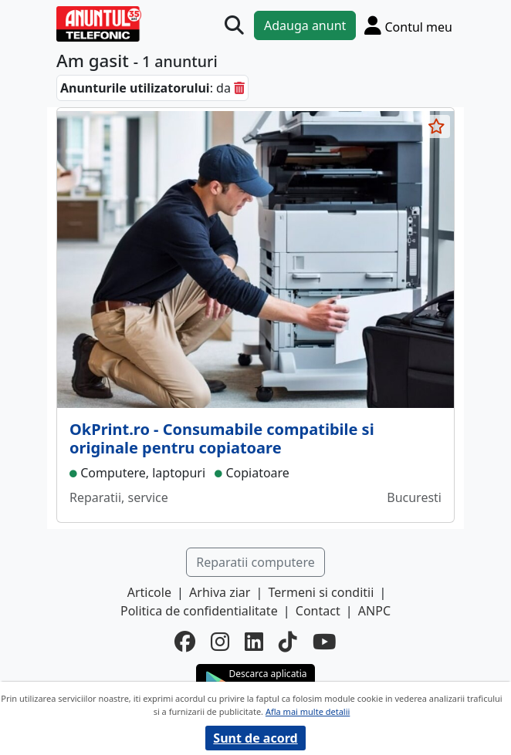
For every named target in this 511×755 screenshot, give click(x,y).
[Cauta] (234, 26)
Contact (318, 610)
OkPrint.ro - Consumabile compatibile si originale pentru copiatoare (221, 438)
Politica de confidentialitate (199, 610)
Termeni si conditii (321, 592)
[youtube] (325, 642)
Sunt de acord (255, 738)
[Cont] (408, 25)
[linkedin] (254, 642)
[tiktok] (288, 642)
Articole (149, 592)
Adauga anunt (305, 25)
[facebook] (184, 642)
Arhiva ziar (219, 592)
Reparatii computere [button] (255, 562)
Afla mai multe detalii (308, 711)
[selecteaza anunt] (436, 126)
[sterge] (239, 87)
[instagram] (220, 642)
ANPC (374, 610)
